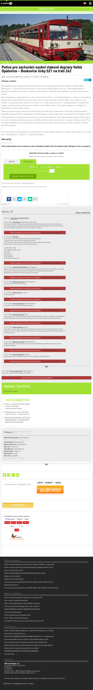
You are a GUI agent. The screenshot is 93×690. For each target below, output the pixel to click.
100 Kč (33, 167)
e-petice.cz (6, 3)
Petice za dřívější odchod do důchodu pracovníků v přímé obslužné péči (25, 642)
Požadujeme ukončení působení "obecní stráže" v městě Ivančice (17, 413)
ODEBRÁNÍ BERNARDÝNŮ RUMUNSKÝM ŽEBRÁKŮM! (21, 651)
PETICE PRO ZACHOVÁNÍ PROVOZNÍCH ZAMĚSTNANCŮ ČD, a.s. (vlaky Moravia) (29, 636)
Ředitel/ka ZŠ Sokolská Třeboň (13, 579)
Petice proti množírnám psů (12, 612)
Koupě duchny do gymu (11, 585)
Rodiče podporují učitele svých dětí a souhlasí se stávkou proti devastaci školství (28, 645)
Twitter (87, 80)
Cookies (31, 683)
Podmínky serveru (20, 683)
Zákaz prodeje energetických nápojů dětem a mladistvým (21, 648)
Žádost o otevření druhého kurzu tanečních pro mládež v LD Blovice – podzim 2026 (29, 564)
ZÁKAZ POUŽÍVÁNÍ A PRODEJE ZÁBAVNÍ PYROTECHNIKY (22, 609)
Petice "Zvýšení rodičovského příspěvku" (16, 618)
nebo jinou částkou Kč (46, 170)
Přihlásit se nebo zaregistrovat (62, 378)
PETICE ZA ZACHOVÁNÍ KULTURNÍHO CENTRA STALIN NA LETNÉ (24, 573)
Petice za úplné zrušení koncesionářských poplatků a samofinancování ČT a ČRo (28, 567)
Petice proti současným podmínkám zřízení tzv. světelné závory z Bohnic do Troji (28, 582)
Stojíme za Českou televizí (12, 576)
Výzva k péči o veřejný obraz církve (14, 633)
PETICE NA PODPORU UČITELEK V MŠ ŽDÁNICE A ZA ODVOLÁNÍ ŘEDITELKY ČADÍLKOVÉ (17, 420)
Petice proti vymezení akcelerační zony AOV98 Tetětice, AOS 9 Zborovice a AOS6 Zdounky (31, 588)
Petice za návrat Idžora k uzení (13, 570)
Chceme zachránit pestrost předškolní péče (17, 615)
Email (85, 80)
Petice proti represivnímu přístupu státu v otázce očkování (21, 606)
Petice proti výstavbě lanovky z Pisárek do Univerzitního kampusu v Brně (26, 639)
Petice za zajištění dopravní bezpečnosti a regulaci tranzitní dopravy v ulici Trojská (29, 630)
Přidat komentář (83, 213)
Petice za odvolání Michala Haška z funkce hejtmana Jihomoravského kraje (17, 406)
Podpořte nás (18, 506)
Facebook (90, 80)
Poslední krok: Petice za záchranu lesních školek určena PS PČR (24, 621)
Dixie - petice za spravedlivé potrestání (16, 600)
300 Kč (42, 167)
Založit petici (50, 490)
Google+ (13, 475)
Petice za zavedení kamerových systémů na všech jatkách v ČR (23, 597)
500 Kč (50, 167)
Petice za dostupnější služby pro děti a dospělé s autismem (22, 603)
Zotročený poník (9, 654)
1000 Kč (59, 167)
